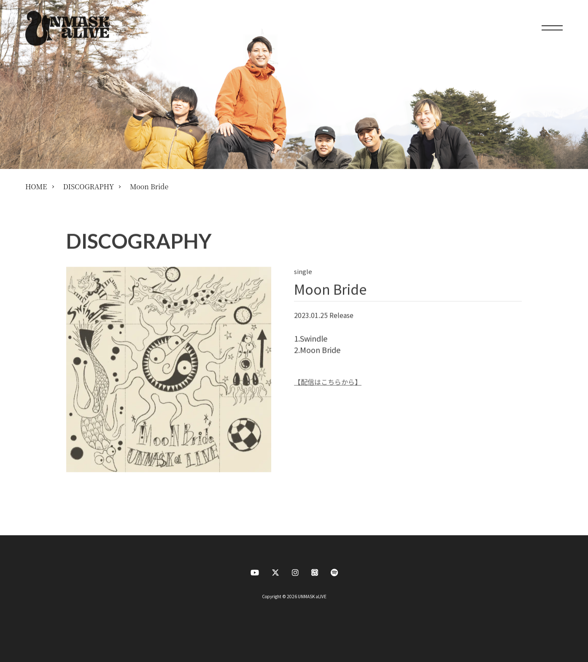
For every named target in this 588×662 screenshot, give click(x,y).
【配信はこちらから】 (327, 382)
